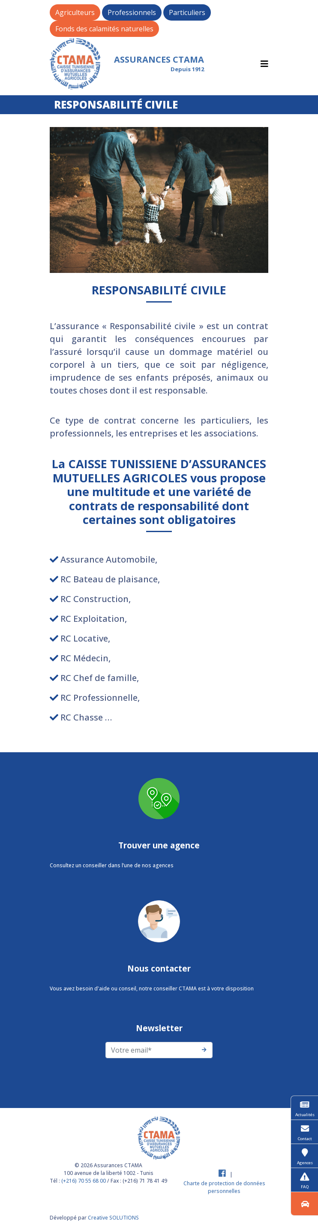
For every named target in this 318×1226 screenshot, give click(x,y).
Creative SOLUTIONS (113, 1217)
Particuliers (187, 12)
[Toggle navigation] (264, 64)
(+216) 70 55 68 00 (83, 1180)
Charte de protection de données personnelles (224, 1187)
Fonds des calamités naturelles (104, 28)
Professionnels (132, 12)
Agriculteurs (75, 12)
